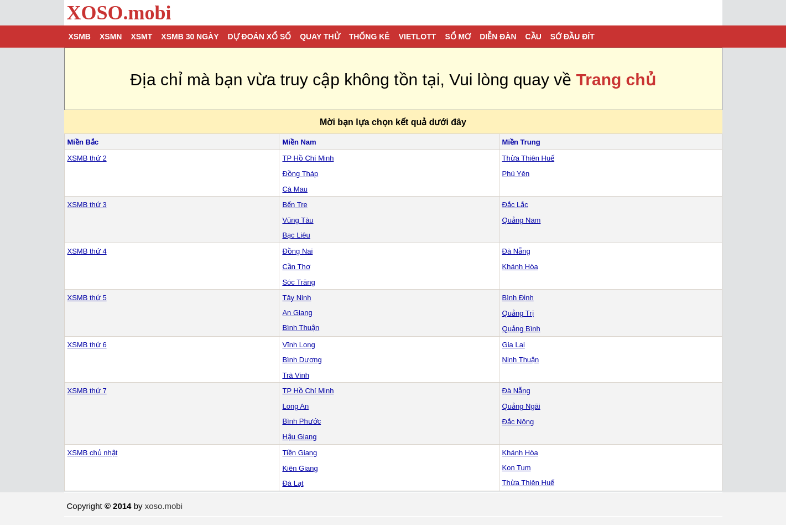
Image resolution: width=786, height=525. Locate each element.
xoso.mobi (164, 506)
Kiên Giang (299, 468)
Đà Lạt (292, 483)
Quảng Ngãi (521, 406)
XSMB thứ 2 (87, 158)
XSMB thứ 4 (87, 251)
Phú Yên (516, 173)
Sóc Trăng (298, 282)
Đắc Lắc (515, 204)
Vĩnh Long (298, 345)
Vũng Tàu (297, 220)
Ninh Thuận (520, 360)
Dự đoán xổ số (260, 36)
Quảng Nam (521, 220)
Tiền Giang (299, 453)
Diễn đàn (498, 36)
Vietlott (417, 36)
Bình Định (518, 298)
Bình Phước (301, 421)
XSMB (80, 36)
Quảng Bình (521, 329)
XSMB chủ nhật (92, 453)
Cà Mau (295, 189)
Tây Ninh (296, 298)
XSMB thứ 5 (87, 298)
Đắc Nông (518, 422)
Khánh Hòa (520, 266)
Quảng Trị (518, 313)
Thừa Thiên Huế (528, 158)
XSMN (111, 36)
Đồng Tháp (300, 173)
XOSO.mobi (119, 13)
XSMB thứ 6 (87, 345)
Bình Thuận (300, 327)
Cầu (533, 36)
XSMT (141, 36)
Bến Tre (294, 204)
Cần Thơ (296, 266)
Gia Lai (513, 345)
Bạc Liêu (296, 235)
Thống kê (369, 36)
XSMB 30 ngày (189, 36)
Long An (295, 406)
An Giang (297, 312)
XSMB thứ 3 (87, 204)
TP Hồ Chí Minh (308, 158)
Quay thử (320, 36)
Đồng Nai (297, 251)
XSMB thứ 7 (87, 391)
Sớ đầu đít (572, 36)
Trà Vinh (295, 375)
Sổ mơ (458, 36)
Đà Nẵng (516, 251)
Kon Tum (516, 468)
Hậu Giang (299, 437)
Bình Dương (301, 360)
